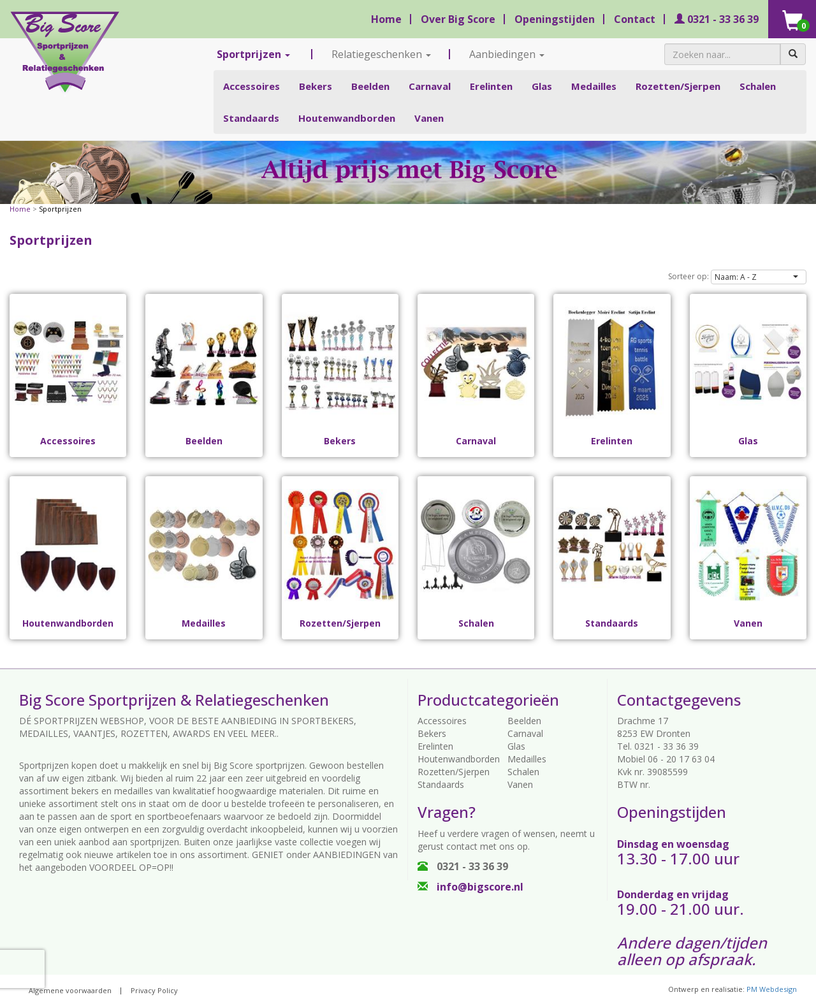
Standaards (251, 118)
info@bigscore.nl (470, 887)
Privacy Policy (154, 990)
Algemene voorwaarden (70, 990)
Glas (542, 86)
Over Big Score (458, 19)
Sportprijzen (253, 54)
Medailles (593, 86)
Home (386, 19)
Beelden (370, 86)
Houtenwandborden (346, 118)
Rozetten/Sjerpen (678, 86)
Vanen (429, 118)
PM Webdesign (772, 989)
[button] (758, 277)
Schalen (758, 86)
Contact (634, 19)
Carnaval (430, 86)
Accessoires (251, 86)
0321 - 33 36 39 (716, 19)
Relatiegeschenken (381, 54)
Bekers (315, 86)
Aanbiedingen (506, 54)
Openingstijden (554, 19)
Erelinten (491, 86)
